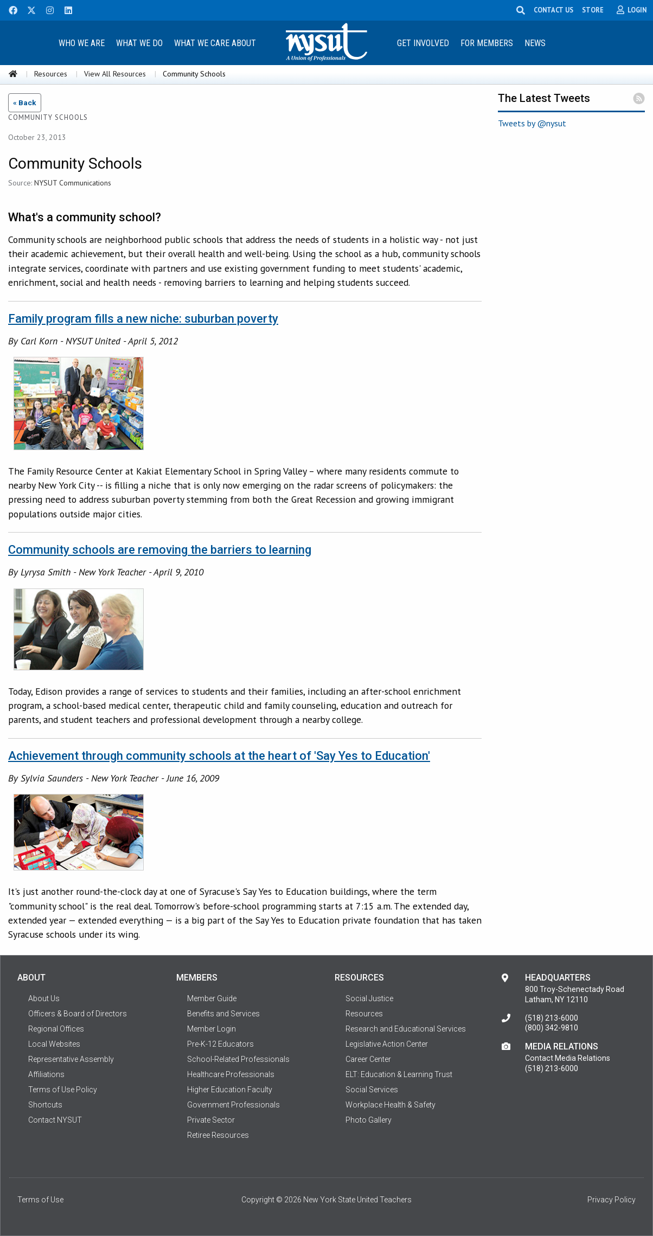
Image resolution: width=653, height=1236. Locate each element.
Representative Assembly (71, 1059)
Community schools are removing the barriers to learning (159, 549)
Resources (50, 74)
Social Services (371, 1089)
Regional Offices (56, 1028)
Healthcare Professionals (230, 1074)
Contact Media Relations (567, 1058)
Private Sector (211, 1120)
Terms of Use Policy (62, 1089)
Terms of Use (40, 1199)
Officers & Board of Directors (77, 1013)
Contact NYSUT (55, 1120)
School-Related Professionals (238, 1059)
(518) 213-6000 (551, 1018)
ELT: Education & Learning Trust (398, 1074)
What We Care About (215, 43)
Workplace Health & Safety (390, 1104)
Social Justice (369, 998)
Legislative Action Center (386, 1044)
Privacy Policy (611, 1199)
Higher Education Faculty (229, 1089)
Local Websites (54, 1044)
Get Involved (423, 43)
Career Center (368, 1059)
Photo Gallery (368, 1120)
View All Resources (115, 74)
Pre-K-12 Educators (220, 1044)
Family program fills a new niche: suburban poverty (143, 318)
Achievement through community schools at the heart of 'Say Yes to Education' (219, 756)
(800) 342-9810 (551, 1027)
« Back (24, 102)
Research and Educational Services (405, 1028)
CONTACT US (553, 9)
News (535, 43)
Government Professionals (233, 1104)
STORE (593, 9)
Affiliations (46, 1074)
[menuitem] (82, 42)
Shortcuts (45, 1104)
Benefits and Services (223, 1013)
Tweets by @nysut (532, 123)
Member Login (211, 1028)
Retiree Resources (218, 1135)
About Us (44, 998)
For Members (486, 43)
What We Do (139, 43)
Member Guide (211, 998)
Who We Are (82, 43)
